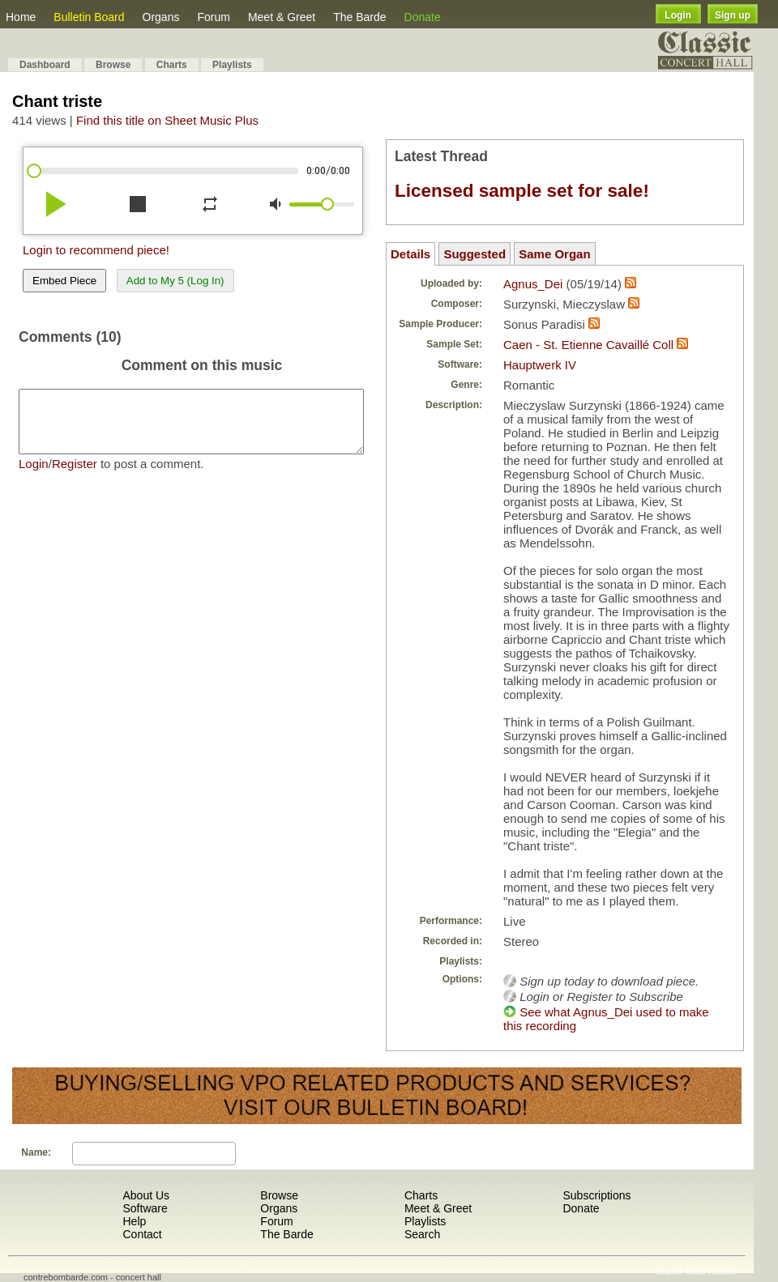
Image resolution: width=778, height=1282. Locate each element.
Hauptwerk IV (539, 365)
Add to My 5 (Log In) (175, 281)
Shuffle (669, 1271)
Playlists (232, 64)
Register (74, 476)
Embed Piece (64, 281)
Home (21, 17)
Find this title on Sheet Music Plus (167, 120)
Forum (213, 17)
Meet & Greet (281, 17)
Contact (141, 1234)
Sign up (732, 15)
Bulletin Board (88, 17)
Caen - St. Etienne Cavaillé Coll (588, 344)
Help (134, 1221)
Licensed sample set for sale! (522, 191)
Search (422, 1234)
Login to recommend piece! (96, 250)
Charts (171, 64)
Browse (113, 64)
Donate (422, 17)
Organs (161, 17)
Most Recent (711, 1271)
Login (678, 15)
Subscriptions (596, 1195)
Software (144, 1208)
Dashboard (45, 64)
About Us (145, 1195)
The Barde (359, 17)
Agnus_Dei (532, 284)
